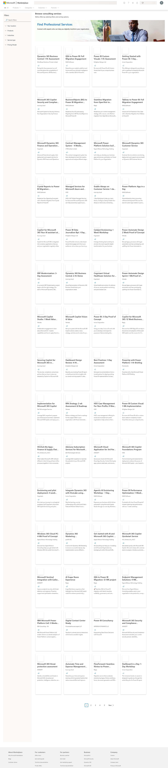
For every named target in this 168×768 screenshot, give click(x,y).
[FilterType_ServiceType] (5, 40)
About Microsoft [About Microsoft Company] (114, 759)
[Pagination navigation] (100, 707)
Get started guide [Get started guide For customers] (39, 759)
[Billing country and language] (148, 3)
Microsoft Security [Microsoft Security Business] (88, 759)
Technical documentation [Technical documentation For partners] (66, 765)
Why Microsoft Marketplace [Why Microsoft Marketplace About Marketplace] (15, 755)
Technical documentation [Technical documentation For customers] (41, 762)
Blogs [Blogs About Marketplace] (9, 759)
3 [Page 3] (95, 705)
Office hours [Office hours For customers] (38, 755)
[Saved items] (133, 3)
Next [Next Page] (110, 705)
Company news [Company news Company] (114, 762)
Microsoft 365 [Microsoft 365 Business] (87, 765)
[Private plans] (137, 3)
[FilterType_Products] (5, 30)
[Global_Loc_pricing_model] (5, 44)
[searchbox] (19, 19)
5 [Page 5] (104, 705)
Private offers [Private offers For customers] (38, 765)
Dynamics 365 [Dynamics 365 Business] (87, 762)
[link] (48, 66)
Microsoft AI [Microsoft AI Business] (87, 755)
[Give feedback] (124, 3)
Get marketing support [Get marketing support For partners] (66, 762)
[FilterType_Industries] (5, 35)
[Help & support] (128, 3)
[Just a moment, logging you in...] (162, 3)
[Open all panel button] (6, 8)
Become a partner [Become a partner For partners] (64, 755)
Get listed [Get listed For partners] (62, 759)
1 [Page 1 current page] (86, 705)
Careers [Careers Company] (112, 755)
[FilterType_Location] (5, 26)
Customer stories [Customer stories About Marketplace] (12, 762)
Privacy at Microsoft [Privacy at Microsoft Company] (115, 765)
